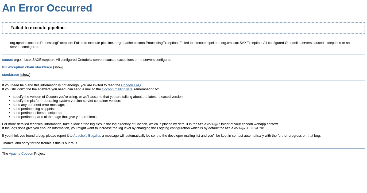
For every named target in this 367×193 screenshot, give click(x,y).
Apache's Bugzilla (86, 135)
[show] (58, 67)
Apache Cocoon (21, 153)
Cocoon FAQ (131, 85)
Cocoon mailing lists (117, 89)
